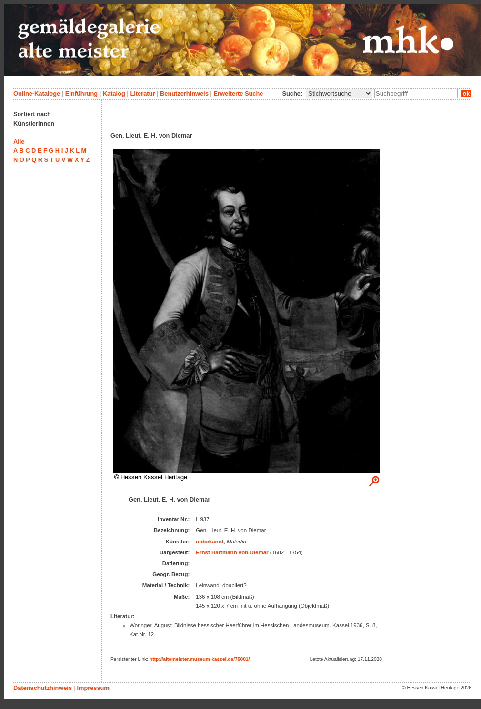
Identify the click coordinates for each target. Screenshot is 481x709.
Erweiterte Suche (238, 93)
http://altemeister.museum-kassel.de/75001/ (200, 659)
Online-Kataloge (36, 93)
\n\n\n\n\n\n (339, 93)
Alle (18, 141)
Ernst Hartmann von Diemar (232, 552)
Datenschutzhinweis (42, 687)
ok (466, 93)
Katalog (114, 93)
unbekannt (209, 541)
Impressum (93, 687)
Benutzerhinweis (184, 93)
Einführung (81, 93)
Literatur (142, 93)
